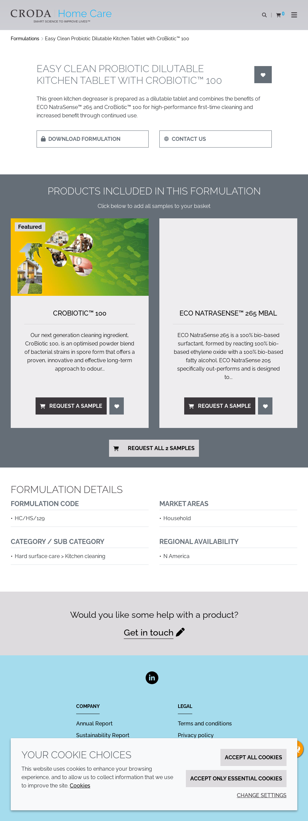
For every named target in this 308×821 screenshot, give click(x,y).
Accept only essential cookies (236, 778)
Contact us (185, 139)
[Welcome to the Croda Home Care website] (62, 13)
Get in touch (148, 632)
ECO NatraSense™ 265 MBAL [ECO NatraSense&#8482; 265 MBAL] (228, 313)
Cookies (80, 785)
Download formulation (80, 139)
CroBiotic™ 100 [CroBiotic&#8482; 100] (79, 313)
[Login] (263, 74)
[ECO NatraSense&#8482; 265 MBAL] (228, 257)
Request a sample (71, 406)
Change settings (262, 795)
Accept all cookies (253, 757)
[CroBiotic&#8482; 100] (80, 257)
